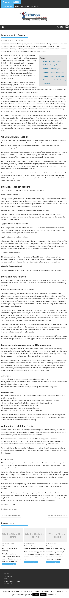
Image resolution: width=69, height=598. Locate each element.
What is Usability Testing (34, 535)
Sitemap (7, 573)
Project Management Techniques (27, 6)
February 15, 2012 (52, 543)
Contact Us (8, 583)
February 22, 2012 (8, 543)
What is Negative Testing (56, 515)
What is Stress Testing (56, 535)
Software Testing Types (9, 509)
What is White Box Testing (12, 535)
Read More (52, 594)
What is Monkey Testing (12, 515)
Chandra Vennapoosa (9, 545)
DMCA (6, 578)
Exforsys (19, 40)
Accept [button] (36, 595)
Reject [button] (43, 595)
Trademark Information (12, 581)
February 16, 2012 (30, 543)
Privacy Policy (9, 576)
